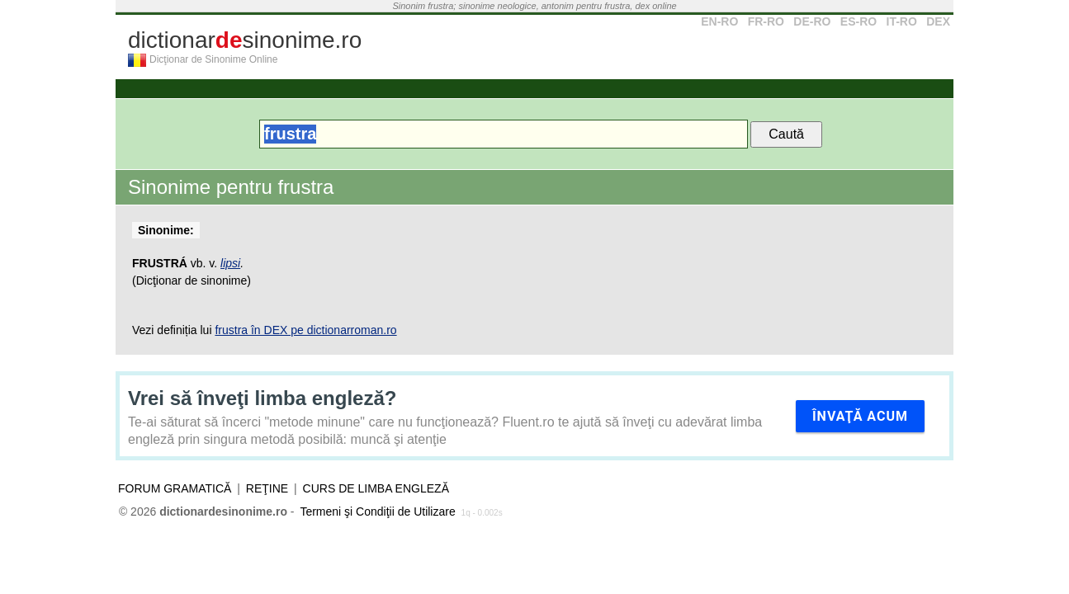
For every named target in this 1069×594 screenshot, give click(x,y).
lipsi (230, 263)
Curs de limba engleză (376, 488)
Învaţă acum (860, 416)
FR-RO (766, 21)
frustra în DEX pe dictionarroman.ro (305, 330)
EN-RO (719, 21)
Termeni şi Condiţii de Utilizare (377, 511)
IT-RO (902, 21)
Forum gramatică (174, 488)
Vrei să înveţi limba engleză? (262, 398)
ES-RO (858, 21)
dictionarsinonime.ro (245, 40)
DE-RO (811, 21)
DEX (938, 21)
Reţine (267, 488)
